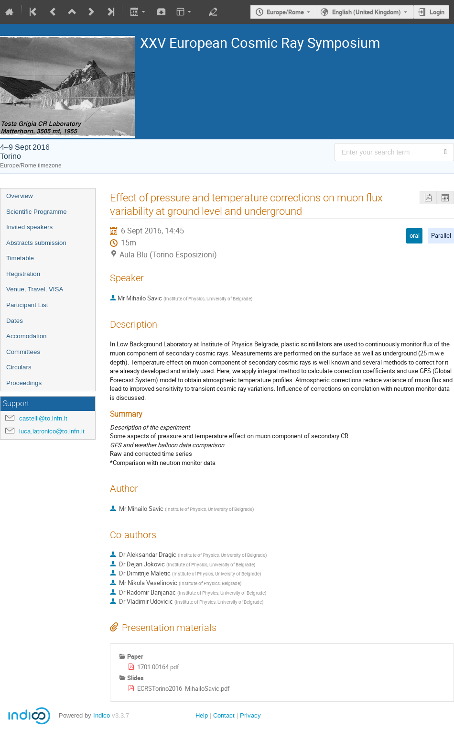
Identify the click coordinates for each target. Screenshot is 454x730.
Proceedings (24, 383)
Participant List (27, 305)
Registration (23, 273)
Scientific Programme (36, 211)
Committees (23, 351)
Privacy (250, 715)
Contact (224, 715)
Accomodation (26, 336)
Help (201, 715)
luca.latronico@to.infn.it (52, 431)
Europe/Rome (285, 12)
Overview (19, 195)
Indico (101, 715)
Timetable (20, 258)
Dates (14, 320)
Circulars (19, 367)
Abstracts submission (36, 242)
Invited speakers (29, 227)
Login (437, 12)
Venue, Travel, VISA (34, 289)
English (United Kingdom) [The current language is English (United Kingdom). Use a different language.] (366, 12)
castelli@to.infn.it (43, 418)
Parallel (441, 235)
